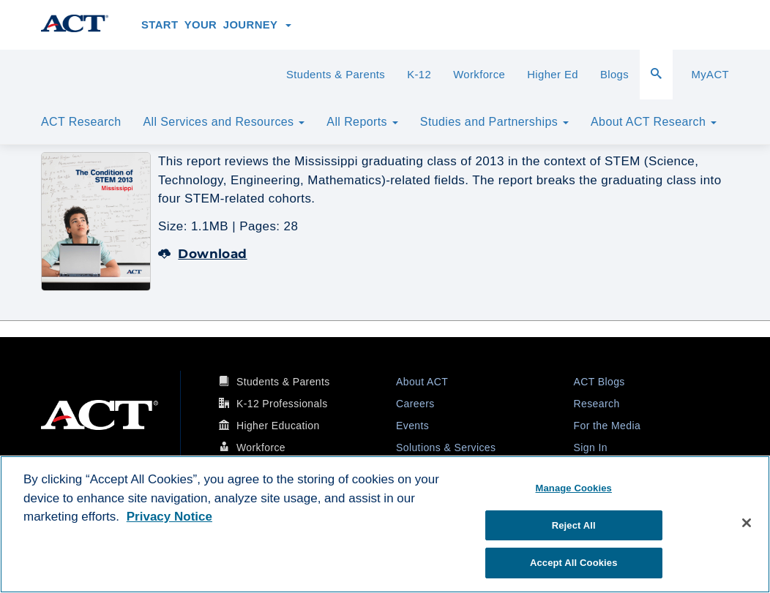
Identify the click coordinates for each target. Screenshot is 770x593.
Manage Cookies (574, 488)
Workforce (479, 74)
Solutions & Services (446, 447)
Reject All (574, 525)
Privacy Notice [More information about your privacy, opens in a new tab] (169, 517)
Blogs (614, 74)
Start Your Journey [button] (216, 25)
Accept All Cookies (574, 562)
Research (597, 403)
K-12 (419, 74)
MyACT (710, 74)
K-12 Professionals (282, 403)
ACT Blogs (599, 382)
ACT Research (81, 122)
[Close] (746, 523)
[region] (385, 524)
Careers (415, 403)
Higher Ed (552, 74)
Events (412, 425)
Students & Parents (335, 74)
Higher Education (278, 425)
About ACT (422, 382)
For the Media (607, 425)
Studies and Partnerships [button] (494, 122)
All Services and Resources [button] (223, 122)
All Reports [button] (362, 122)
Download (202, 253)
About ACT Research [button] (654, 122)
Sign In (591, 447)
